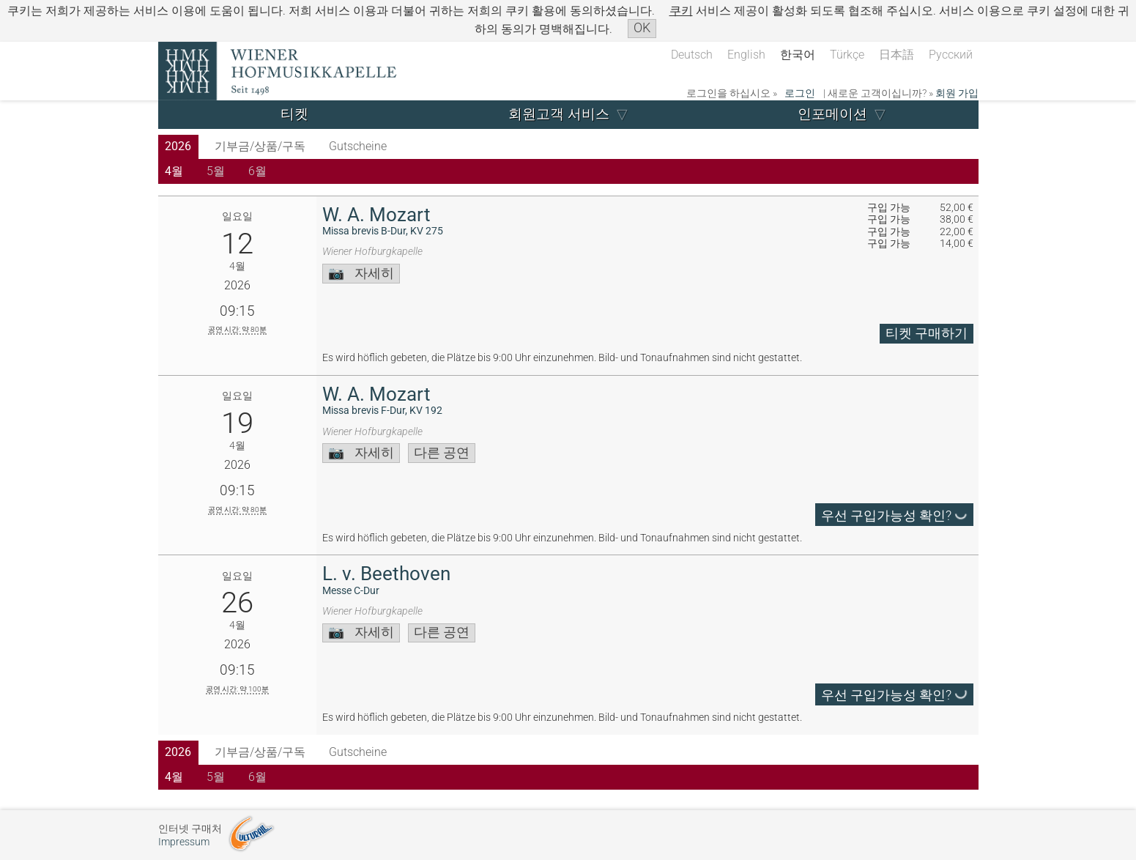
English (746, 55)
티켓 (294, 113)
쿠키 (681, 11)
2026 (178, 146)
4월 (174, 171)
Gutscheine (358, 146)
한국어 (797, 55)
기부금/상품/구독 (260, 146)
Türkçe (847, 55)
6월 (257, 171)
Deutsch (692, 55)
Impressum (183, 842)
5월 (216, 171)
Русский (951, 55)
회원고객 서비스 (558, 113)
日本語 (896, 55)
